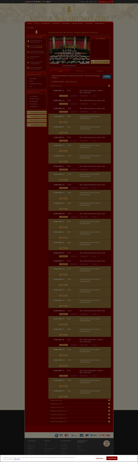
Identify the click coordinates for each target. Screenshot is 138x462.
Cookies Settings (99, 458)
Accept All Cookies (112, 458)
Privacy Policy (17, 459)
